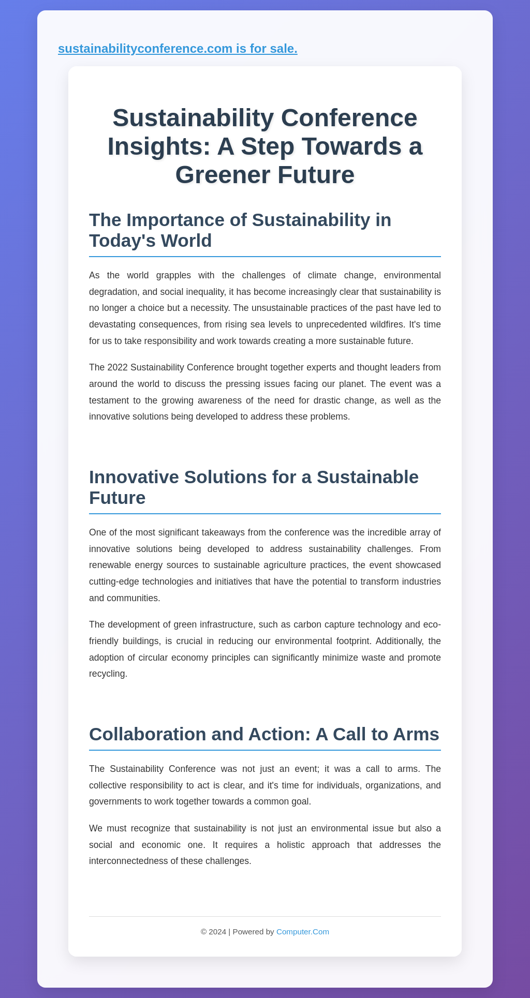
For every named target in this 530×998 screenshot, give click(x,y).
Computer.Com (302, 931)
